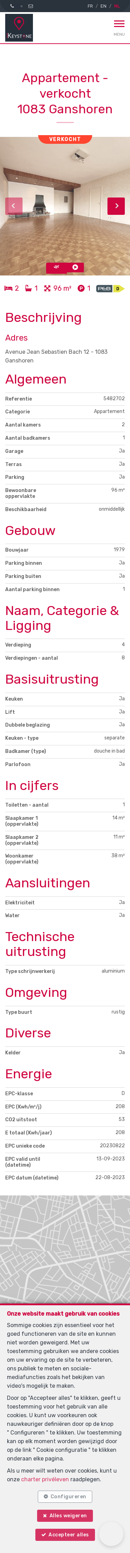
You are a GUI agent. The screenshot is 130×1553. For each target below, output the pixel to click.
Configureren (68, 1497)
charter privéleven (45, 1479)
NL (117, 6)
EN (103, 6)
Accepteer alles (69, 1535)
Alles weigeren (68, 1516)
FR (90, 6)
